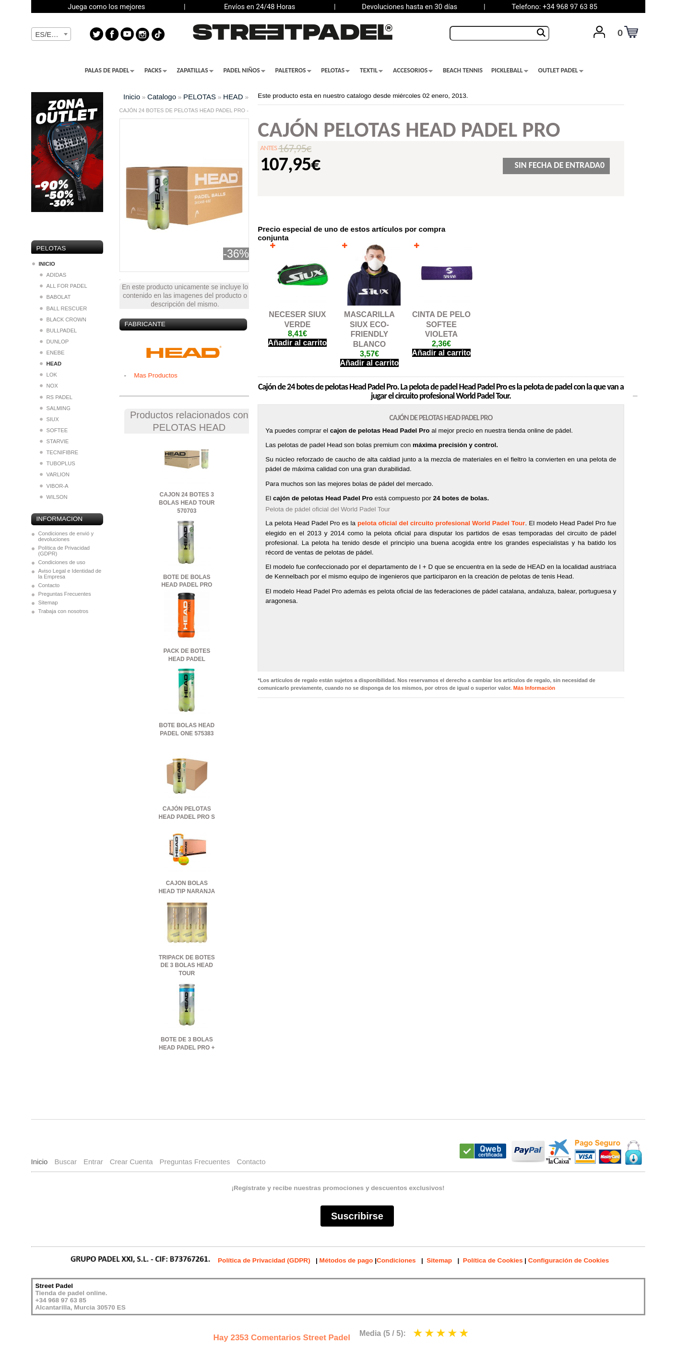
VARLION (55, 474)
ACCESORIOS (413, 70)
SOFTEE (54, 430)
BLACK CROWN (63, 319)
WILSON (54, 497)
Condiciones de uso (61, 562)
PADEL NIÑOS (244, 70)
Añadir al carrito (297, 343)
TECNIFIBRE (59, 452)
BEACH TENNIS (463, 70)
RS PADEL (56, 397)
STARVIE (54, 441)
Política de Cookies (493, 1260)
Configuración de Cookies (568, 1260)
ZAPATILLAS (195, 70)
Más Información (534, 688)
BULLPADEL (58, 330)
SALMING (55, 408)
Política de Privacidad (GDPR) (64, 550)
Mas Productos (156, 375)
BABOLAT (55, 297)
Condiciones (396, 1260)
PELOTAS (335, 70)
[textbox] (51, 34)
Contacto (49, 585)
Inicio (131, 97)
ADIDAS (53, 275)
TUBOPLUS (57, 463)
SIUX (49, 419)
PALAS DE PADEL (110, 70)
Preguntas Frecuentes (64, 594)
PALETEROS (293, 70)
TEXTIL (371, 70)
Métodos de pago (346, 1260)
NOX (49, 386)
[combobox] (51, 34)
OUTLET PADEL (560, 70)
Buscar (65, 1161)
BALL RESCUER (63, 308)
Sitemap (48, 602)
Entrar (93, 1161)
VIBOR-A (54, 486)
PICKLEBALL (509, 70)
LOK (48, 375)
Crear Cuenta (131, 1161)
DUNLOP (54, 341)
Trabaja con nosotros (63, 611)
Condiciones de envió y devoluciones (66, 536)
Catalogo (161, 97)
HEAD (233, 97)
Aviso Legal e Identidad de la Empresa (70, 573)
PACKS (155, 70)
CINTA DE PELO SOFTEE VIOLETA (441, 324)
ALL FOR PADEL (63, 286)
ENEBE (52, 352)
